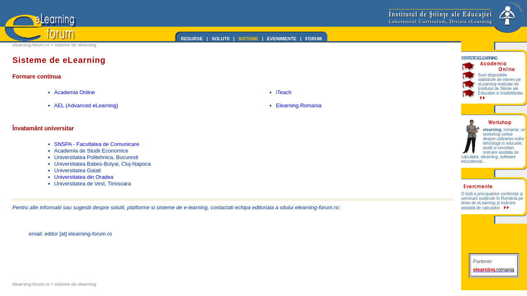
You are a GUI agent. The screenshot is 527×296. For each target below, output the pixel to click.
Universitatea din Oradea (84, 177)
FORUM (313, 38)
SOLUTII (220, 38)
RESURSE (192, 38)
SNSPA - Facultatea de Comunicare (96, 144)
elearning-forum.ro (30, 44)
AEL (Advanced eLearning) (86, 105)
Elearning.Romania (299, 105)
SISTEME (248, 38)
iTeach (283, 92)
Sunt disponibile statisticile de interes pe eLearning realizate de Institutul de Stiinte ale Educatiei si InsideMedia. (501, 86)
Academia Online (74, 92)
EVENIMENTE (281, 38)
